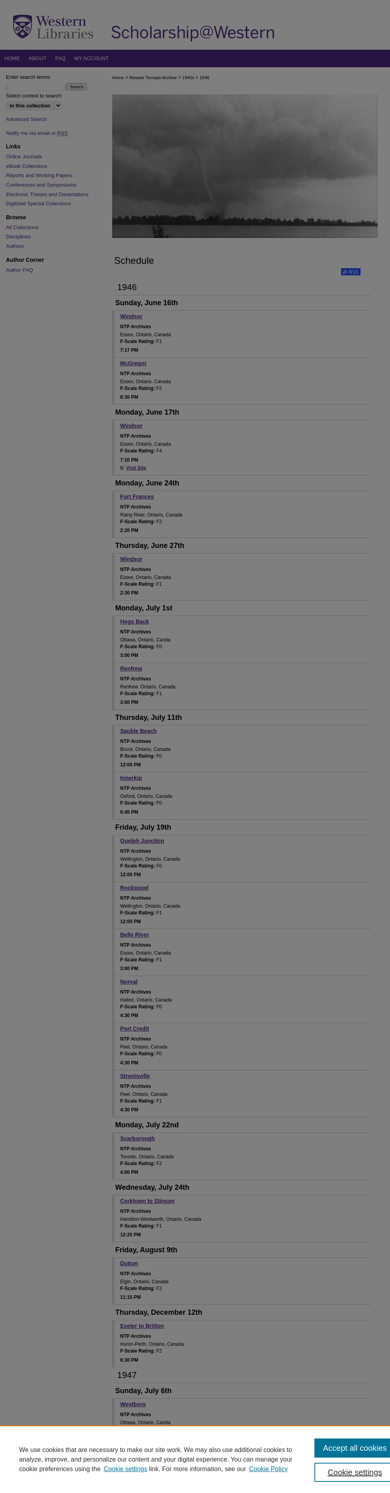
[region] (195, 1459)
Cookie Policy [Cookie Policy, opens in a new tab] (268, 1469)
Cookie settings (125, 1469)
